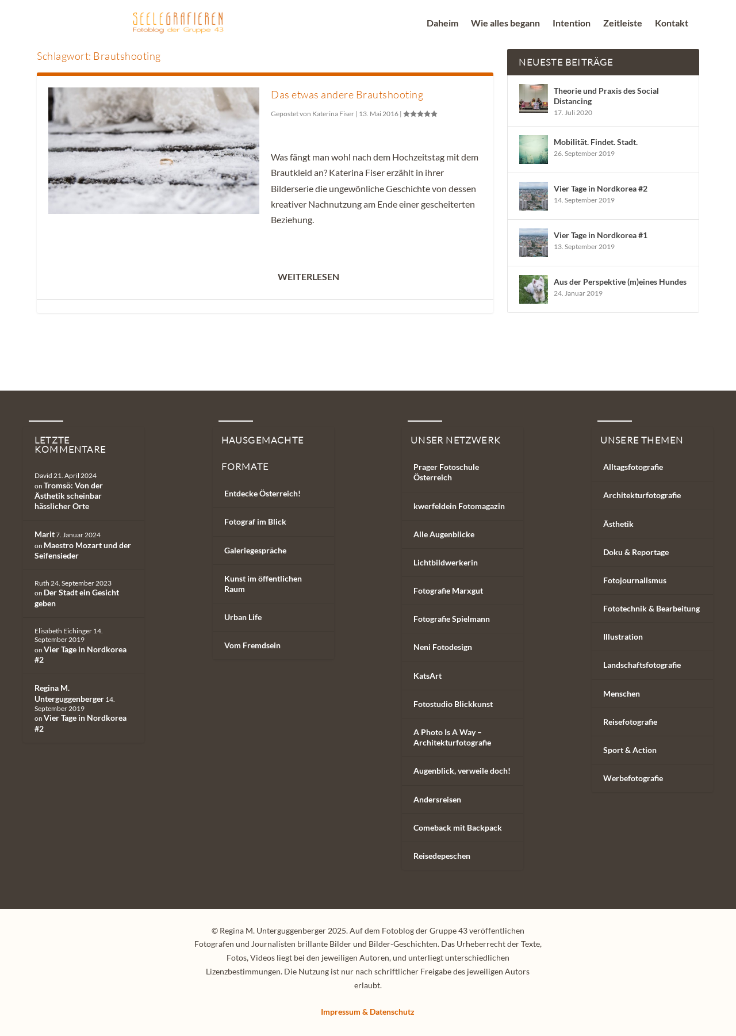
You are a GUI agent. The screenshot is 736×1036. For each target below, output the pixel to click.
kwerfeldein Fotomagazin (459, 506)
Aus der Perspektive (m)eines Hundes (620, 281)
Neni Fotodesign (442, 647)
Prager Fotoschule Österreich (446, 472)
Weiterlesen (308, 276)
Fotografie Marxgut (448, 590)
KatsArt (427, 676)
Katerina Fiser (333, 113)
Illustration (623, 636)
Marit (44, 534)
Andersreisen (437, 799)
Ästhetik (618, 524)
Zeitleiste (622, 23)
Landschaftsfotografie (642, 665)
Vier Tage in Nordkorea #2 (600, 188)
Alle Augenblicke (443, 534)
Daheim (442, 23)
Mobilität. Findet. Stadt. (596, 142)
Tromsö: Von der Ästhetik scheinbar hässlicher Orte (68, 495)
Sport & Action (630, 750)
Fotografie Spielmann (451, 619)
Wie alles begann (505, 23)
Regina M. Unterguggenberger (69, 693)
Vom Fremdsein (252, 645)
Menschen (621, 693)
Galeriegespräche (255, 550)
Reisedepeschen (441, 856)
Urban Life (243, 617)
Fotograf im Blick (255, 521)
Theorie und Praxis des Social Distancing (606, 96)
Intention (572, 23)
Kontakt (671, 23)
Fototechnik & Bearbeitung (651, 608)
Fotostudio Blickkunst (453, 704)
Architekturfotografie (642, 495)
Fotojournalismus (634, 580)
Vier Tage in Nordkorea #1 (600, 235)
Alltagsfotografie (633, 467)
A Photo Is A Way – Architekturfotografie (452, 737)
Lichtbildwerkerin (445, 562)
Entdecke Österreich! (262, 493)
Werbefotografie (633, 778)
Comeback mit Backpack (457, 827)
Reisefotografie (630, 722)
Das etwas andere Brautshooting (347, 94)
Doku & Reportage (636, 552)
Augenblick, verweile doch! (462, 770)
